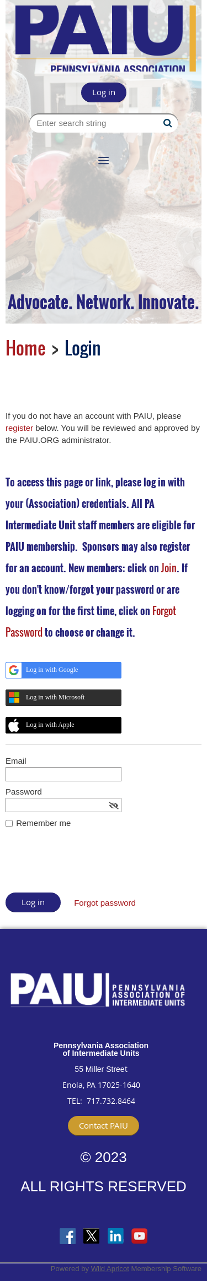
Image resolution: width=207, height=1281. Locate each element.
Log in (103, 91)
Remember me (43, 823)
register (20, 428)
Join (169, 568)
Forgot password (105, 902)
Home (26, 347)
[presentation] (89, 865)
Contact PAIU (103, 1125)
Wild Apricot (110, 1268)
